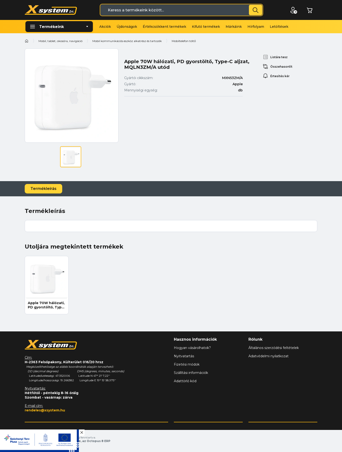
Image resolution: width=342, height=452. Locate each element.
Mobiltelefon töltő (184, 41)
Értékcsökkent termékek (164, 26)
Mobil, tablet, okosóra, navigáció (60, 41)
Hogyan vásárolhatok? (192, 348)
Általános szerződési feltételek (273, 348)
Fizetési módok (187, 364)
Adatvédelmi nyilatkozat (268, 356)
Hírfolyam (255, 26)
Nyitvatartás (184, 356)
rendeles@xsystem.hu (45, 410)
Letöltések (279, 26)
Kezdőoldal (26, 41)
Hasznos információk (195, 339)
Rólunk (255, 339)
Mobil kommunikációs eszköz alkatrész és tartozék (127, 41)
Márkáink (234, 26)
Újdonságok (127, 26)
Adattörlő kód (185, 381)
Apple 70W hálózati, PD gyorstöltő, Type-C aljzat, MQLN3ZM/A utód (46, 305)
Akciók (105, 26)
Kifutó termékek (206, 26)
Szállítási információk (191, 373)
